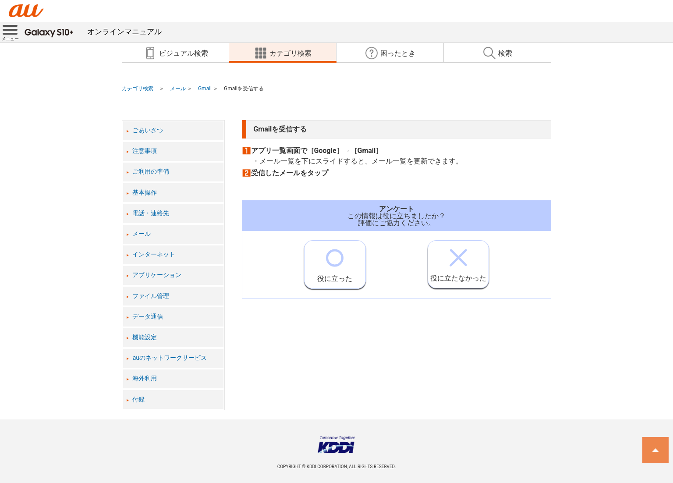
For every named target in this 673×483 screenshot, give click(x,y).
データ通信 (147, 316)
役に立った (334, 262)
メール (178, 88)
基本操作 (144, 192)
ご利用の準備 (150, 171)
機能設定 (144, 337)
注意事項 (144, 151)
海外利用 (144, 378)
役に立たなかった (458, 261)
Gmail (205, 88)
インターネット (153, 254)
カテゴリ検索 (137, 88)
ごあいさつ (147, 130)
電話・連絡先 (150, 213)
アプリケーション (156, 275)
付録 (138, 399)
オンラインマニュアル (93, 31)
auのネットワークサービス (169, 358)
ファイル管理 (150, 296)
